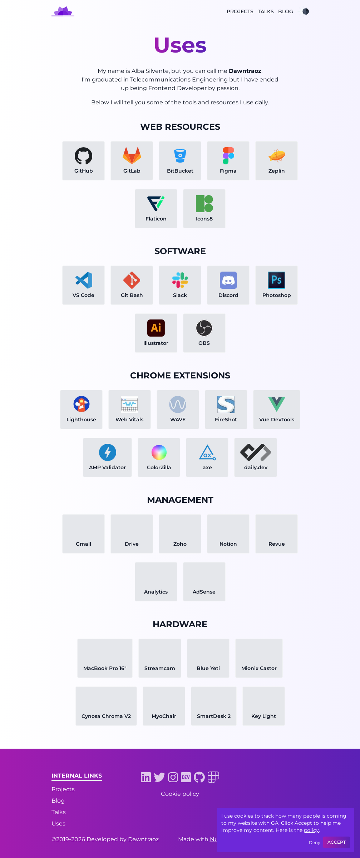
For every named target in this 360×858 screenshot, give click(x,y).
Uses (58, 823)
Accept (336, 842)
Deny (314, 842)
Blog (285, 11)
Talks (266, 11)
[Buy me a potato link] (266, 803)
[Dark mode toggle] (303, 11)
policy (311, 830)
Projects (240, 11)
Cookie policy (180, 793)
